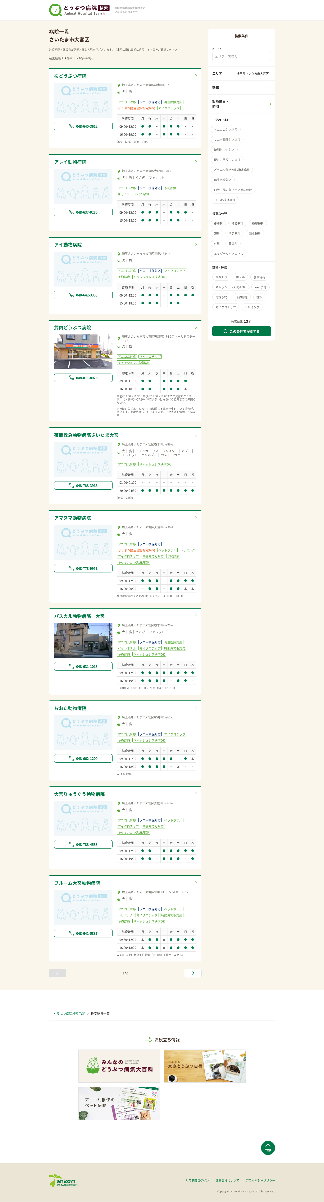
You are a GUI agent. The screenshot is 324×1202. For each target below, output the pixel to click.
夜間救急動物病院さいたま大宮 (88, 435)
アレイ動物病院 (71, 161)
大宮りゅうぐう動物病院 (80, 794)
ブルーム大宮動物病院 (78, 883)
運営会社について (227, 1181)
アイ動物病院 (68, 244)
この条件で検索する (241, 331)
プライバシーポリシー (260, 1181)
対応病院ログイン (197, 1181)
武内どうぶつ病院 (73, 327)
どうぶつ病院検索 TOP (69, 1014)
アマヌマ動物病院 (73, 518)
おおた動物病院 (71, 708)
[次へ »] (193, 973)
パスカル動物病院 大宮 (80, 616)
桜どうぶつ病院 (71, 75)
